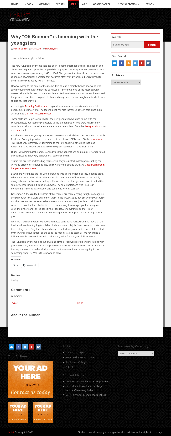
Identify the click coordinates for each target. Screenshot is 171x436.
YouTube (142, 63)
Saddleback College (76, 362)
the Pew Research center (37, 113)
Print (148, 4)
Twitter (135, 63)
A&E (84, 4)
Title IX (69, 367)
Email (114, 63)
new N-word (97, 139)
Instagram (148, 63)
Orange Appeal (102, 4)
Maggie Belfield (20, 48)
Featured (49, 48)
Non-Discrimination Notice (80, 357)
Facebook (121, 63)
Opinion (44, 4)
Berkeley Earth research (37, 106)
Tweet (14, 302)
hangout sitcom (93, 126)
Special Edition (127, 4)
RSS (128, 63)
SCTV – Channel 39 (75, 394)
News (28, 4)
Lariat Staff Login (75, 352)
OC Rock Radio (73, 386)
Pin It (80, 302)
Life (73, 4)
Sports (60, 4)
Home (14, 4)
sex (18, 130)
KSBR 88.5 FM (73, 381)
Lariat (11, 432)
